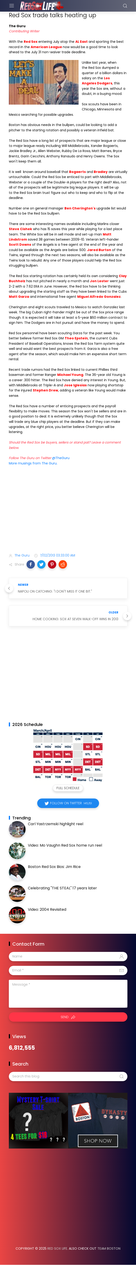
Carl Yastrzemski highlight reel (55, 824)
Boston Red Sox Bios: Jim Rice (54, 866)
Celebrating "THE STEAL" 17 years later (62, 888)
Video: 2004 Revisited (47, 909)
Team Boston (108, 1248)
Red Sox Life (57, 1248)
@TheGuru (61, 458)
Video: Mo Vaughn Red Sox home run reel (65, 845)
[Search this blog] (68, 1076)
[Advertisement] (68, 513)
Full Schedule (68, 788)
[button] (31, 564)
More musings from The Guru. (33, 463)
